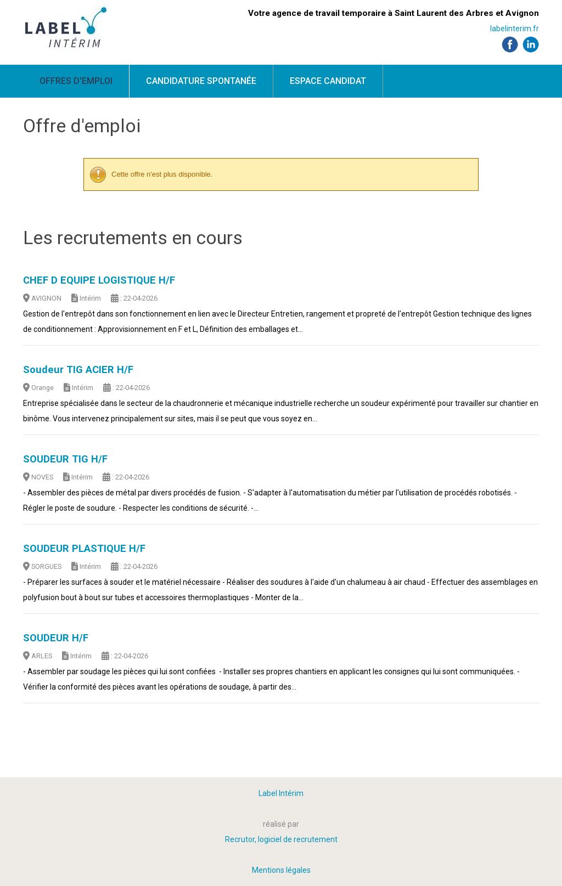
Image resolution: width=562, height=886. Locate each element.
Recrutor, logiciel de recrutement (281, 839)
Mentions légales (281, 870)
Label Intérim (281, 793)
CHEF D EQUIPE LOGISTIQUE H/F (99, 280)
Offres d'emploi (76, 81)
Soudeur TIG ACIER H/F (78, 370)
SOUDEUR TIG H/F (65, 459)
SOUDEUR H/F (55, 638)
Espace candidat (328, 81)
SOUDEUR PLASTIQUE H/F (84, 549)
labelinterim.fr (514, 28)
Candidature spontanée (201, 81)
